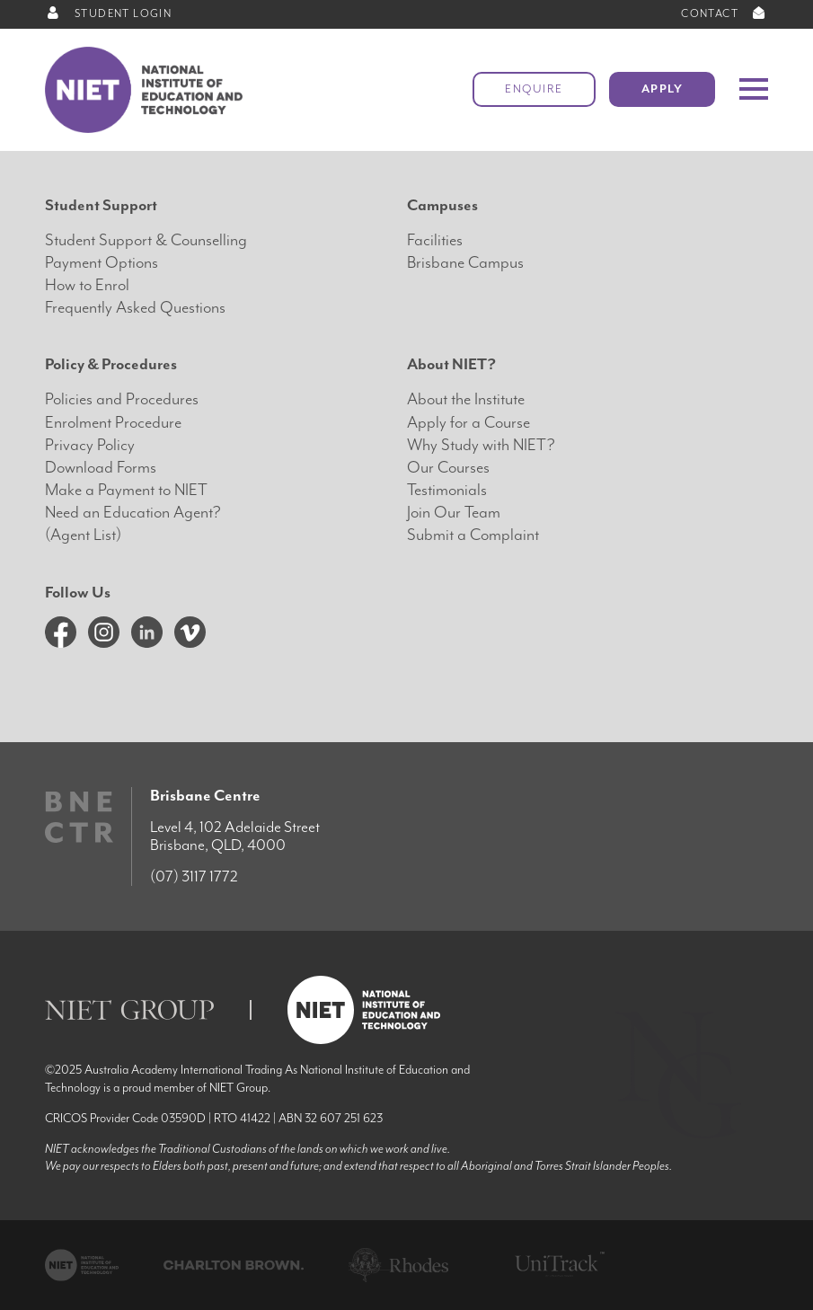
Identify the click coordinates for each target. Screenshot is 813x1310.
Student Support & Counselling (146, 240)
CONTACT (724, 14)
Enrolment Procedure (113, 422)
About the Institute (466, 399)
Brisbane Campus (465, 262)
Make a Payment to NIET (126, 490)
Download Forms (100, 467)
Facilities (435, 240)
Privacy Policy (90, 445)
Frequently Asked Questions (135, 307)
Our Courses (448, 467)
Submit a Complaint (473, 535)
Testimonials (447, 490)
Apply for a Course (468, 422)
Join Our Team (453, 512)
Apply (662, 89)
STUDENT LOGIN (108, 14)
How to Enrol (87, 285)
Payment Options (101, 262)
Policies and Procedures (122, 399)
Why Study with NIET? (481, 445)
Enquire (534, 89)
